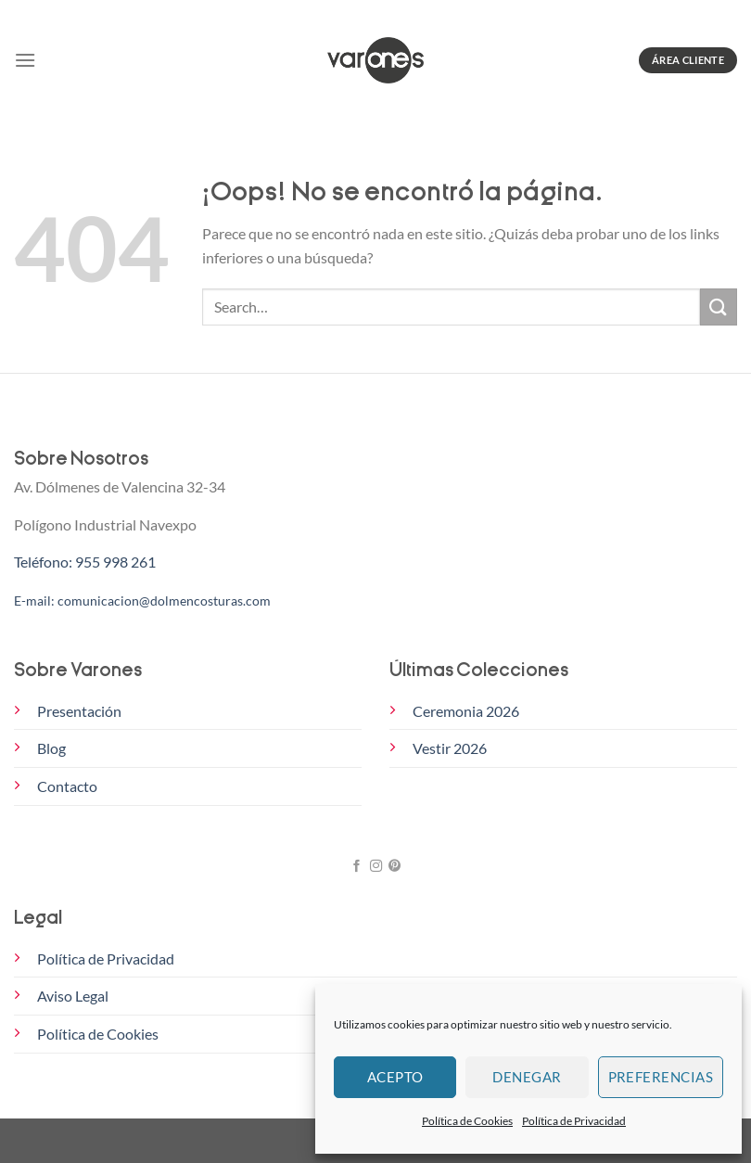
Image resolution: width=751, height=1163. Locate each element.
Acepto (395, 1076)
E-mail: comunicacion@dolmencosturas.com (142, 600)
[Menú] (25, 60)
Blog (51, 748)
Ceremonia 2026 (466, 711)
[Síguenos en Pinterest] (394, 867)
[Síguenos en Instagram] (375, 867)
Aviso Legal (72, 995)
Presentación (79, 711)
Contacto (67, 786)
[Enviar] (718, 306)
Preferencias (660, 1076)
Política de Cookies (467, 1121)
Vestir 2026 (450, 748)
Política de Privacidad (574, 1121)
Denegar (526, 1076)
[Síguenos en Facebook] (356, 867)
